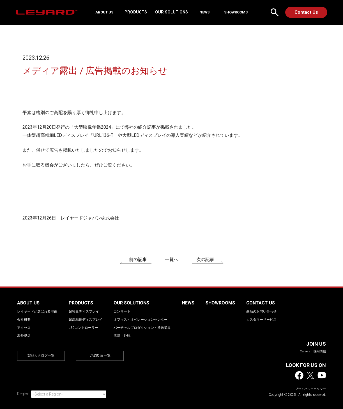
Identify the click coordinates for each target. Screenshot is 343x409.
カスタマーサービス (261, 320)
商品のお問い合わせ (261, 311)
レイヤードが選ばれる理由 (37, 311)
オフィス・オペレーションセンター (140, 320)
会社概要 (24, 320)
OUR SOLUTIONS (173, 12)
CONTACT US (260, 303)
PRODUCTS (138, 12)
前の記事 (138, 259)
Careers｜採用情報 (313, 351)
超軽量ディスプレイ (84, 311)
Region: (23, 394)
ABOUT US (109, 12)
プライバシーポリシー (310, 389)
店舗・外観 (122, 336)
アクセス (24, 328)
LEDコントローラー (83, 328)
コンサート (122, 311)
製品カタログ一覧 (40, 355)
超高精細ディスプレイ (85, 320)
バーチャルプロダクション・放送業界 (142, 328)
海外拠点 (24, 336)
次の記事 (205, 259)
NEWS (204, 12)
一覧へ (171, 259)
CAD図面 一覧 (100, 355)
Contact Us (306, 12)
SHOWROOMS (230, 12)
